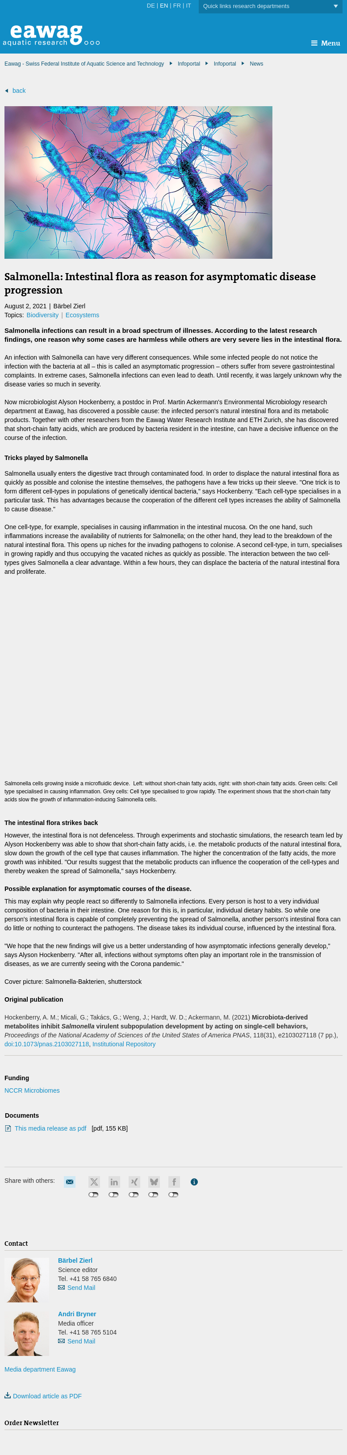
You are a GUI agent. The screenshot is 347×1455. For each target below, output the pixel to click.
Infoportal (225, 64)
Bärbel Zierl (75, 1260)
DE (151, 5)
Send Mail (81, 1287)
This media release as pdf (51, 1128)
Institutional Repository (124, 1044)
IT (188, 5)
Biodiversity (43, 315)
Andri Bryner (77, 1314)
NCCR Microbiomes (32, 1090)
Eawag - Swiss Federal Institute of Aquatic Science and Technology (84, 64)
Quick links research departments (270, 6)
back (19, 90)
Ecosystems (82, 315)
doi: (46, 1044)
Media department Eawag (40, 1369)
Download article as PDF (43, 1396)
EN (164, 5)
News (256, 64)
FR (177, 5)
